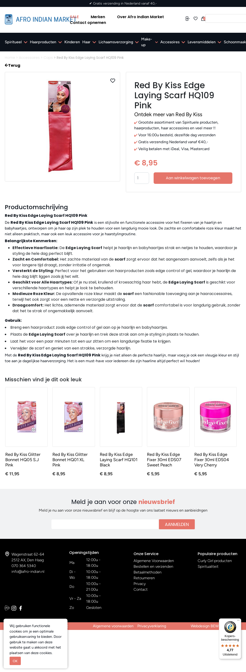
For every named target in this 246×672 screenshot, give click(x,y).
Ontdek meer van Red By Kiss (168, 114)
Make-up (146, 42)
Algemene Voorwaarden (154, 560)
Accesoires (169, 42)
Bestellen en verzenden (153, 566)
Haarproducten (43, 42)
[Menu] (238, 621)
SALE (74, 17)
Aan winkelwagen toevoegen (193, 178)
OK (15, 660)
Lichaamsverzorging (116, 42)
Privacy (140, 583)
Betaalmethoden (148, 572)
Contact (141, 589)
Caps (48, 57)
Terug (12, 65)
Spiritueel (13, 42)
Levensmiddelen (202, 42)
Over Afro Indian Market (140, 17)
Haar (86, 42)
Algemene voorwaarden (113, 626)
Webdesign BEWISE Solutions (216, 626)
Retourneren (144, 578)
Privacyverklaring (151, 626)
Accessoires (29, 57)
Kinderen (72, 42)
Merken (98, 17)
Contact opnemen (88, 22)
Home (10, 57)
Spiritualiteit (208, 566)
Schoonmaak (235, 42)
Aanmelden (177, 524)
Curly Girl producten (215, 560)
